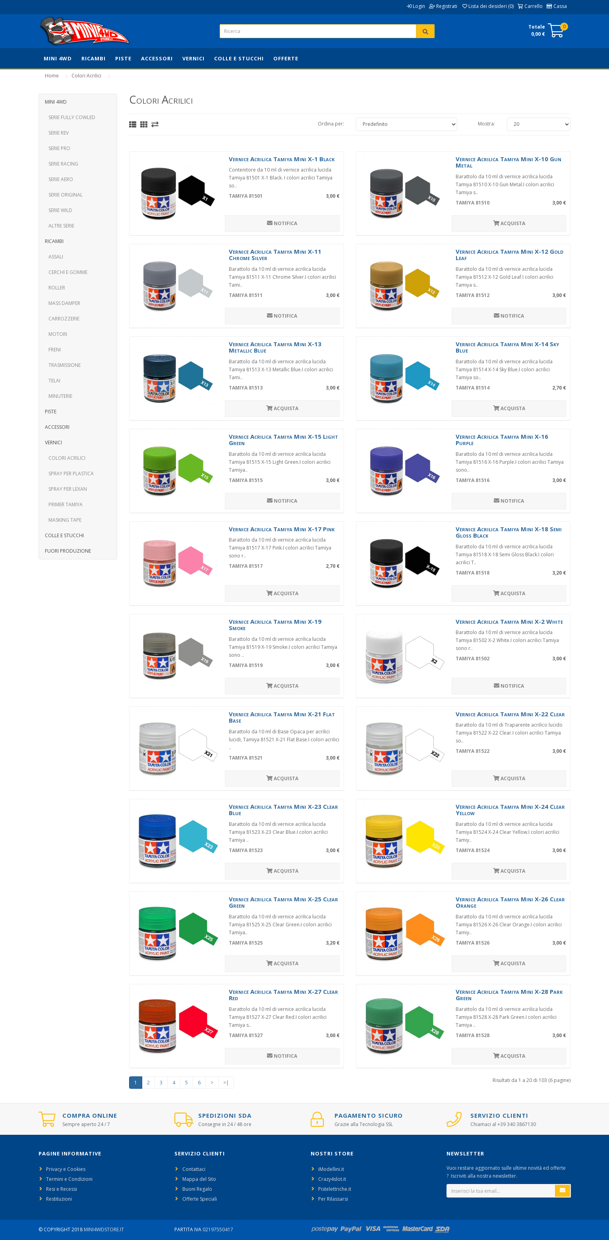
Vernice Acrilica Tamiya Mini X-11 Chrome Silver (275, 254)
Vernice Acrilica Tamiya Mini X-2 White (509, 621)
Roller (55, 287)
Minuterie (58, 396)
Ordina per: (331, 123)
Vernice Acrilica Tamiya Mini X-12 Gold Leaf (509, 254)
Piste (123, 58)
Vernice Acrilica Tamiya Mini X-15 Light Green (283, 439)
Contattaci (193, 1169)
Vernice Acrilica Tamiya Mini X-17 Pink (281, 529)
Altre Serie (59, 225)
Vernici (193, 58)
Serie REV (57, 132)
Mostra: (486, 123)
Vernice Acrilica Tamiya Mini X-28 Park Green (509, 994)
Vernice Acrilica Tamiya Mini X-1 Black (281, 159)
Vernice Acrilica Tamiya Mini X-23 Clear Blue (283, 809)
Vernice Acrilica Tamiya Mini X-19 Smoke (275, 624)
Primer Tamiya (64, 504)
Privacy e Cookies (65, 1169)
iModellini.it (331, 1169)
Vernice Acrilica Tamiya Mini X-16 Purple (502, 439)
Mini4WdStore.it (104, 1229)
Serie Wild (58, 210)
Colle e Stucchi (239, 58)
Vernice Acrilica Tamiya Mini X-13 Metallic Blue (275, 347)
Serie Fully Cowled (70, 117)
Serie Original (64, 194)
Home (52, 75)
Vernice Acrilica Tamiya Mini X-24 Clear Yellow (510, 809)
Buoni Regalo (197, 1189)
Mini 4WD (58, 58)
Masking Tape (63, 520)
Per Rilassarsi (333, 1199)
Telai (52, 380)
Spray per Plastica (69, 473)
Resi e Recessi (61, 1189)
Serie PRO (57, 148)
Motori (56, 334)
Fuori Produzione (68, 551)
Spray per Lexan (66, 489)
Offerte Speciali (199, 1199)
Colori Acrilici (86, 75)
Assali (54, 256)
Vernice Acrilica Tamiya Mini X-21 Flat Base (282, 717)
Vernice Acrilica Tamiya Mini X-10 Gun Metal (508, 162)
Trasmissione (63, 365)
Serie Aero (59, 179)
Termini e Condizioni (69, 1179)
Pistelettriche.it (334, 1189)
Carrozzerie (62, 318)
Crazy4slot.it (332, 1179)
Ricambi (93, 58)
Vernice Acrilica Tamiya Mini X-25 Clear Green (283, 902)
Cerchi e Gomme (66, 272)
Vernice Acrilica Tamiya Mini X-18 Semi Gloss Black (509, 532)
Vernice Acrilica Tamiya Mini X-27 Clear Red (283, 994)
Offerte (285, 58)
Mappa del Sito (199, 1179)
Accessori (157, 58)
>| (226, 1082)
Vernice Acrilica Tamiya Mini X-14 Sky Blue (507, 347)
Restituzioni (59, 1199)
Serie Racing (61, 163)
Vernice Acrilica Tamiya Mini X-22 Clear (510, 714)
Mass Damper (62, 303)
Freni (53, 349)
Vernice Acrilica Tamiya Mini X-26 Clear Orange (510, 902)
